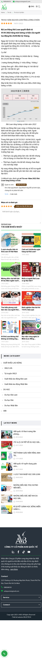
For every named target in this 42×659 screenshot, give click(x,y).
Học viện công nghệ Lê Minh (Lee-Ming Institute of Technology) (30, 338)
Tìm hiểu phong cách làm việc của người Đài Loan (9, 309)
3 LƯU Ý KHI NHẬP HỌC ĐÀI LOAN (26, 474)
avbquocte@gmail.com (11, 591)
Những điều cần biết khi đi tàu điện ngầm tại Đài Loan (10, 280)
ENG (32, 6)
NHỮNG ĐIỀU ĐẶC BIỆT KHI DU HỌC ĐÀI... (25, 497)
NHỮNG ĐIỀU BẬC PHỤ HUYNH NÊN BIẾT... (25, 486)
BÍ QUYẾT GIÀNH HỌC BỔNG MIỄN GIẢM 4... (26, 508)
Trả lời (6, 194)
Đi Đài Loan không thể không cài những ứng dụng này (9, 338)
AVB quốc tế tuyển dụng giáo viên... (25, 465)
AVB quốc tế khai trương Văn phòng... (24, 433)
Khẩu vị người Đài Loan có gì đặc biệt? (31, 280)
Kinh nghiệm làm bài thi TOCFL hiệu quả (31, 309)
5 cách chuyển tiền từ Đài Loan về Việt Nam (9, 251)
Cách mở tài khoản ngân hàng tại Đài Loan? (31, 251)
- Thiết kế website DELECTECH (21, 617)
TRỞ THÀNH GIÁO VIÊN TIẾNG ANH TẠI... (26, 454)
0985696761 (8, 587)
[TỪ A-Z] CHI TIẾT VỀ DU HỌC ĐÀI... (27, 442)
